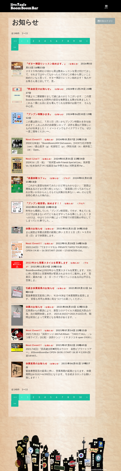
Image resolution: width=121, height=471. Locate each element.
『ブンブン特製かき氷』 (39, 114)
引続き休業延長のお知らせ (40, 288)
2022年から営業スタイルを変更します (47, 262)
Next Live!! (33, 158)
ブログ (67, 178)
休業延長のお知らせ (36, 363)
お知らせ (74, 64)
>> (14, 47)
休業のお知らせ (34, 228)
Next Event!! (34, 139)
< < (15, 41)
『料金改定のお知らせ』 (39, 89)
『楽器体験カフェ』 (36, 178)
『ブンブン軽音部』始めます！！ (44, 203)
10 (80, 41)
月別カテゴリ (105, 21)
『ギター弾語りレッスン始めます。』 (46, 63)
